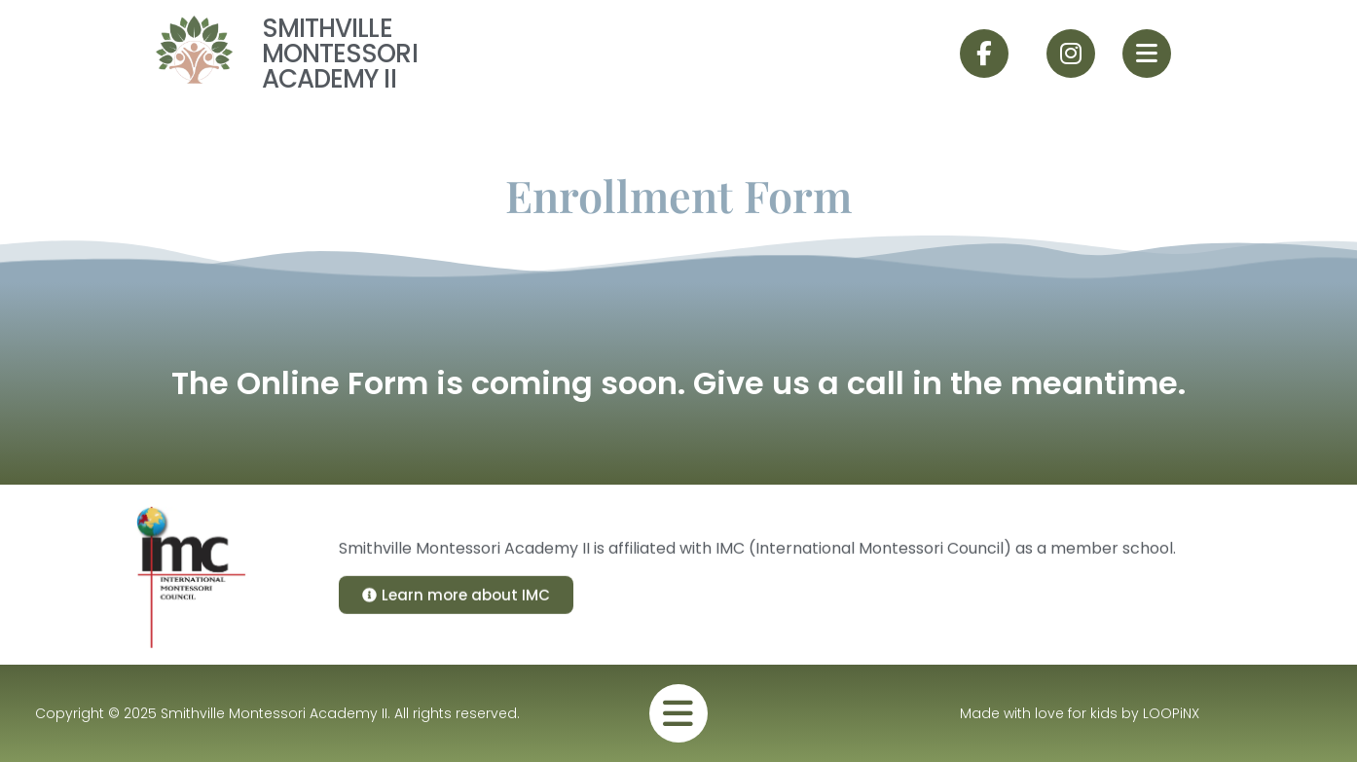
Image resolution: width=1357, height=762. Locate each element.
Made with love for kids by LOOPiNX (1079, 713)
